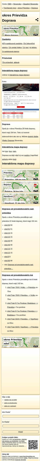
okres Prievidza (23, 8)
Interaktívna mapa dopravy (14, 70)
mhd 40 (7, 241)
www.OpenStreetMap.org (27, 456)
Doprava (34, 8)
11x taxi (25, 47)
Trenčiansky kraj (10, 8)
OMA (9, 4)
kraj (14, 159)
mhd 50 (7, 225)
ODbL (26, 458)
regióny (27, 155)
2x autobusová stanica (10, 51)
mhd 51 (7, 229)
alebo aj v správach (10, 406)
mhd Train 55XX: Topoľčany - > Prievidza (22, 327)
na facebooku (17, 439)
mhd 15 (7, 233)
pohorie (5, 159)
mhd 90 (7, 261)
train (14, 151)
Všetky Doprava (8, 140)
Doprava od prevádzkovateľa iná (17, 275)
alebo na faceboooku (10, 403)
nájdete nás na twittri (10, 400)
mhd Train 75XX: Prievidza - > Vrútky (21, 295)
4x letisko (33, 47)
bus (10, 151)
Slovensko (17, 4)
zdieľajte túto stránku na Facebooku (14, 440)
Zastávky (6, 39)
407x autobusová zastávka (12, 43)
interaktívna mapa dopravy (19, 75)
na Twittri (22, 441)
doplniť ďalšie (33, 136)
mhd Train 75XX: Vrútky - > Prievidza (21, 287)
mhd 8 (6, 257)
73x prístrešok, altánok (10, 62)
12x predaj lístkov (15, 47)
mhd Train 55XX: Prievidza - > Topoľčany (22, 319)
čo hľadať (5, 422)
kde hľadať (6, 412)
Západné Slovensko (30, 4)
